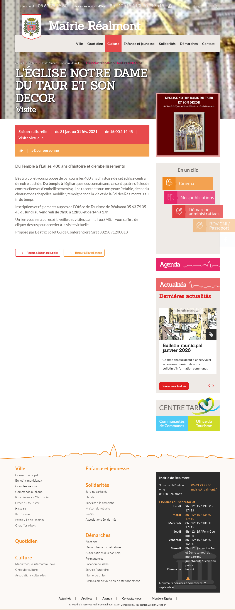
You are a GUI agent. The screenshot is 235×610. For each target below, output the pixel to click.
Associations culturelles (30, 575)
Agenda (107, 598)
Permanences (94, 558)
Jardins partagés (96, 491)
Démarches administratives (103, 547)
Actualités (65, 598)
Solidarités (167, 43)
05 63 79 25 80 (53, 5)
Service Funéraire (97, 569)
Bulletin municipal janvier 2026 (187, 341)
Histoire (20, 508)
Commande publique (28, 492)
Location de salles (97, 564)
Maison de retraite (98, 508)
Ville (79, 43)
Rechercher (215, 6)
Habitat (91, 497)
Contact (208, 43)
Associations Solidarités (101, 519)
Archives (86, 598)
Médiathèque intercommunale (35, 564)
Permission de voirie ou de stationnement (113, 581)
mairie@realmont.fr (204, 489)
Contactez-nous (131, 598)
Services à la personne (100, 502)
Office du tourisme (27, 503)
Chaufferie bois (25, 525)
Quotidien (95, 43)
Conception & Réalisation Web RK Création (143, 604)
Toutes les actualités (174, 386)
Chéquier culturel (26, 569)
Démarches (189, 43)
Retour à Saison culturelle (38, 253)
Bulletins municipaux (28, 480)
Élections (91, 542)
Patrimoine (22, 514)
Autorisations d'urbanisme (103, 553)
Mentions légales (162, 598)
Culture (113, 43)
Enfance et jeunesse (139, 43)
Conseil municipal (26, 475)
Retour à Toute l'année (85, 253)
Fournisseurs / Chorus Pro (32, 497)
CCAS (89, 514)
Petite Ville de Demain (29, 519)
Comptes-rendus (26, 486)
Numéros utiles (96, 575)
